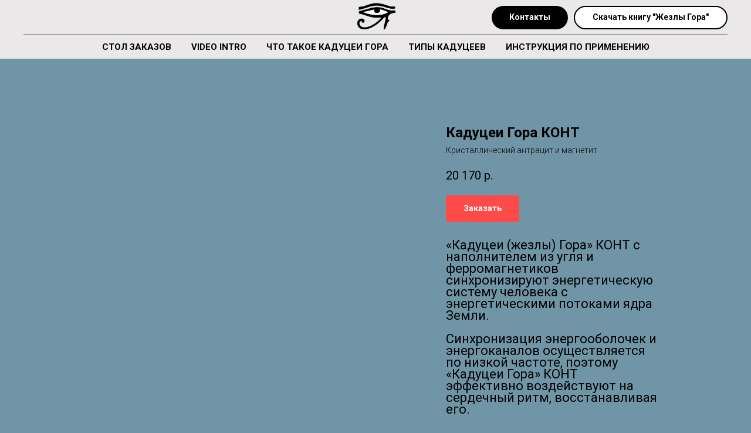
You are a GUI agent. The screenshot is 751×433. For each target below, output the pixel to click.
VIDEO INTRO (218, 47)
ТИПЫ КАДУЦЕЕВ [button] (447, 47)
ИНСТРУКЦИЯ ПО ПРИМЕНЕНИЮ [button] (577, 47)
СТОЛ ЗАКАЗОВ (136, 47)
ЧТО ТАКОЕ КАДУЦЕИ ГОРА (327, 47)
